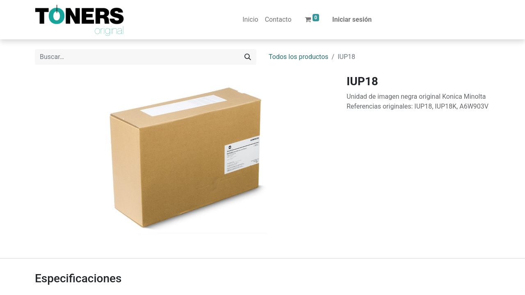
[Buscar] (247, 57)
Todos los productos (299, 57)
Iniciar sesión (352, 19)
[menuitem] (250, 19)
